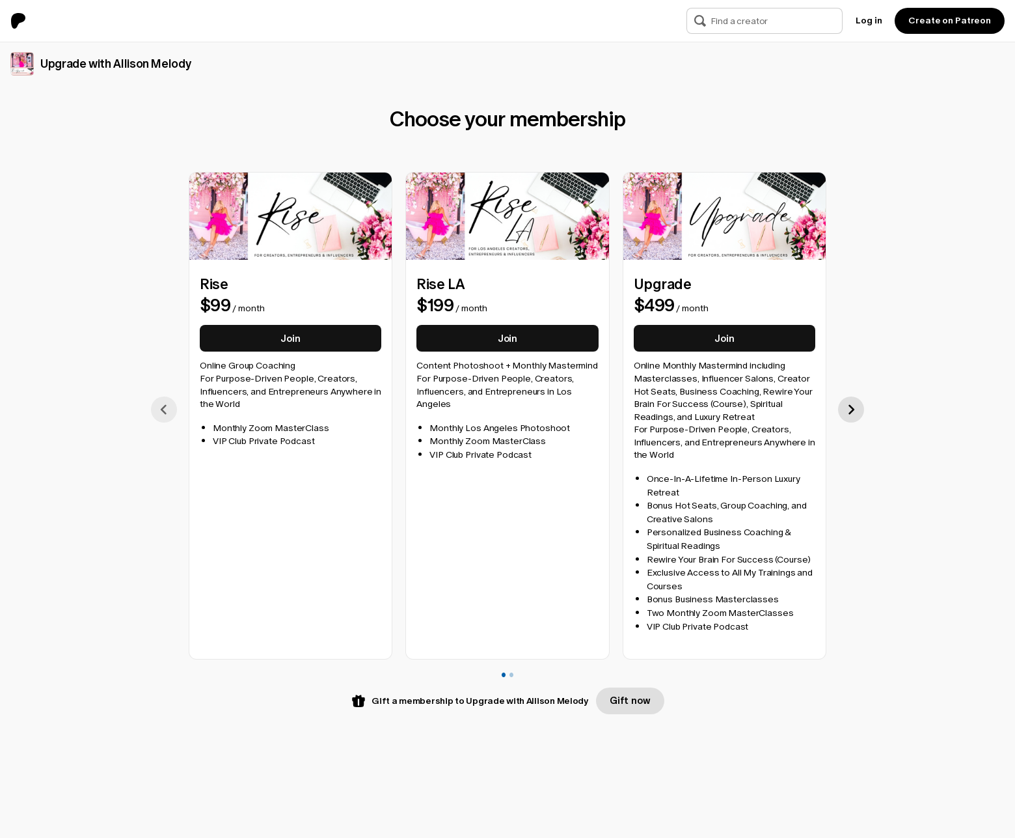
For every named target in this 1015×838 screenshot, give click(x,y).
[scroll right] (851, 409)
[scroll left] (164, 409)
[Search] (700, 20)
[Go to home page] (23, 21)
